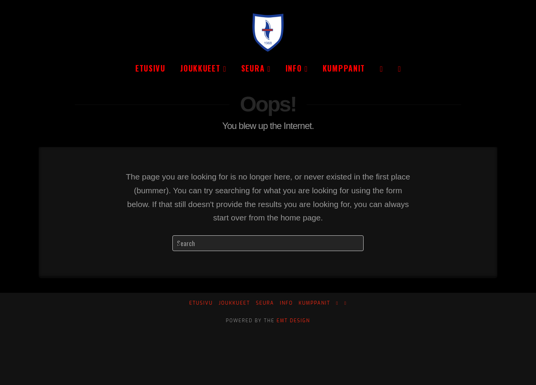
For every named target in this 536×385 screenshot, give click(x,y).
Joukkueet (234, 303)
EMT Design (293, 321)
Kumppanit (314, 303)
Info (286, 303)
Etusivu (201, 303)
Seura (265, 303)
